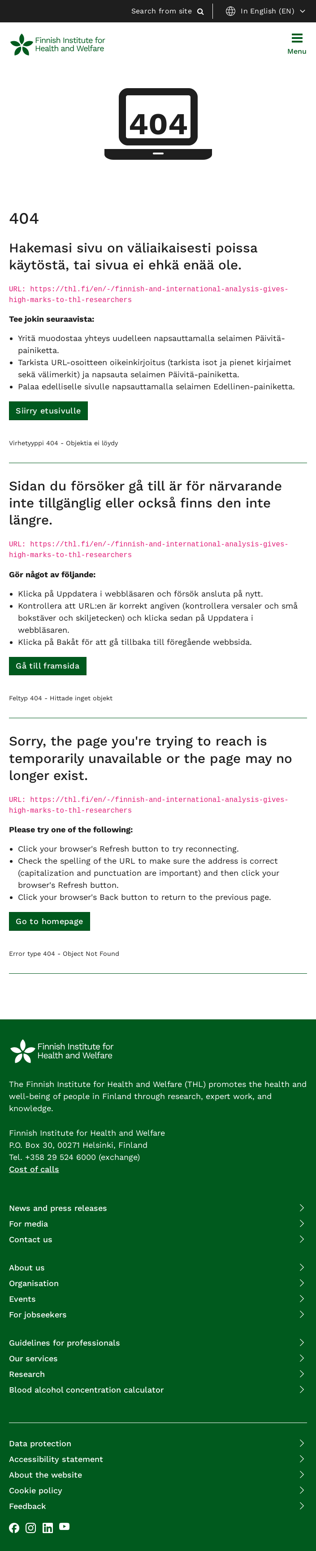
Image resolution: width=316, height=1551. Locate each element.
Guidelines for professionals (64, 1342)
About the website (45, 1474)
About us (27, 1267)
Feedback (27, 1506)
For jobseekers (38, 1314)
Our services (33, 1358)
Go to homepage (49, 921)
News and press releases (58, 1208)
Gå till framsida (47, 665)
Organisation (34, 1283)
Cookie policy (35, 1490)
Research (27, 1374)
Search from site (167, 11)
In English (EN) (265, 11)
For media (28, 1223)
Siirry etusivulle (48, 410)
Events (22, 1299)
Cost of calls (34, 1169)
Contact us (30, 1239)
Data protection (40, 1443)
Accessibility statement (56, 1459)
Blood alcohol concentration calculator (86, 1389)
